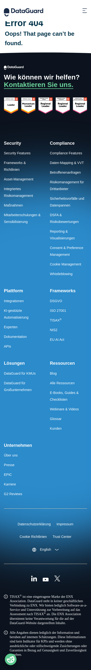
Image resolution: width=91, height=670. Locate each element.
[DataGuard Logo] (23, 10)
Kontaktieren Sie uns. (38, 84)
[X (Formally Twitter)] (57, 579)
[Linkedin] (34, 579)
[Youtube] (46, 579)
